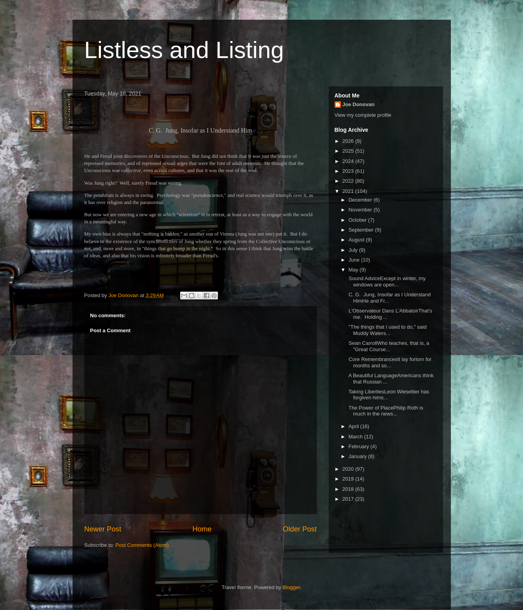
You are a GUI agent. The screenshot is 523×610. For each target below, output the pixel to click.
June (354, 260)
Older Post (300, 529)
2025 (348, 151)
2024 (348, 161)
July (353, 250)
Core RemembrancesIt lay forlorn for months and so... (389, 362)
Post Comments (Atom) (142, 545)
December (361, 200)
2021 (348, 191)
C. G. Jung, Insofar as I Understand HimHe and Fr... (389, 298)
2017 (348, 499)
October (358, 220)
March (356, 437)
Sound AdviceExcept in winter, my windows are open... (386, 281)
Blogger (291, 587)
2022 (348, 181)
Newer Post (102, 529)
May (353, 270)
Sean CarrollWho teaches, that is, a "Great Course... (388, 346)
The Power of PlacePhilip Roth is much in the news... (385, 411)
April (354, 426)
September (361, 230)
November (361, 210)
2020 (348, 469)
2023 (348, 171)
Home (202, 529)
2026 (348, 141)
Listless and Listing (184, 50)
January (358, 456)
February (359, 446)
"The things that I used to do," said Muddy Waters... (386, 330)
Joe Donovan (358, 104)
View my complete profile (363, 115)
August (357, 240)
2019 (348, 479)
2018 (348, 489)
